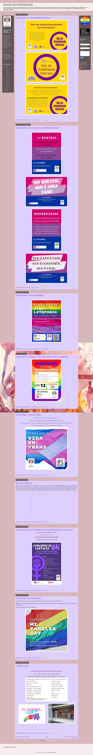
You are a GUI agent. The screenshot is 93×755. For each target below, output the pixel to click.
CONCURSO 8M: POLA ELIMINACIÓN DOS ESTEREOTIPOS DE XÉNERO (44, 530)
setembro (7, 78)
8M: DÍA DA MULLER (24, 483)
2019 (6, 90)
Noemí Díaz (84, 67)
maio (7, 80)
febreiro (7, 85)
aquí (44, 425)
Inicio (47, 736)
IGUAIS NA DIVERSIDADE (18, 4)
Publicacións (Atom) (50, 740)
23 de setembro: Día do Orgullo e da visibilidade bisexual (37, 128)
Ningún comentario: (35, 119)
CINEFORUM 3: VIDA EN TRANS (28, 415)
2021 (6, 67)
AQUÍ (27, 607)
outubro (7, 69)
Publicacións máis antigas (71, 736)
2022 (6, 66)
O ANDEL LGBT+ (22, 666)
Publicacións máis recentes (22, 736)
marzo (7, 83)
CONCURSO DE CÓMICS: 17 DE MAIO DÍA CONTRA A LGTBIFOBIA (42, 357)
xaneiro (7, 86)
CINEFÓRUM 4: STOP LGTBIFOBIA (29, 295)
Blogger (54, 752)
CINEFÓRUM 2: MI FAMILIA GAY (28, 598)
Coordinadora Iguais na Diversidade (85, 65)
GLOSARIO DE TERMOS (9, 747)
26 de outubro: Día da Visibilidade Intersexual (33, 18)
